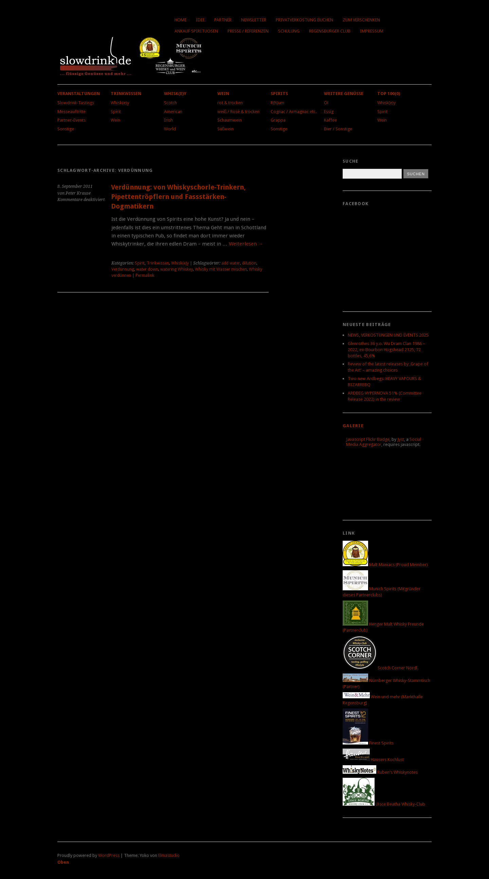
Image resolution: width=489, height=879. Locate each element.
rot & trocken (230, 102)
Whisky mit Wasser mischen (221, 269)
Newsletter (253, 19)
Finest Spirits (368, 743)
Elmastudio (169, 855)
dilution (249, 263)
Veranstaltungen (78, 93)
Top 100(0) (388, 93)
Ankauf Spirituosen (196, 31)
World (170, 128)
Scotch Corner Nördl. (380, 667)
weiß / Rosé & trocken (238, 111)
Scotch (170, 102)
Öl (326, 102)
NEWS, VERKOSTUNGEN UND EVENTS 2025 (388, 335)
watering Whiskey (176, 269)
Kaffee (330, 120)
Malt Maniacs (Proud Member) (385, 564)
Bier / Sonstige (338, 128)
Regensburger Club (329, 31)
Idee (200, 19)
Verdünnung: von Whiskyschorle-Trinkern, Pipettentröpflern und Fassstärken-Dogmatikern (178, 196)
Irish (168, 120)
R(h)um (277, 102)
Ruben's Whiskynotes (380, 772)
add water (230, 263)
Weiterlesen (246, 244)
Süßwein (225, 128)
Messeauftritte (71, 111)
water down (147, 269)
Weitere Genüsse (343, 93)
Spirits (279, 93)
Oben (63, 862)
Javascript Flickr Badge (368, 439)
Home (180, 19)
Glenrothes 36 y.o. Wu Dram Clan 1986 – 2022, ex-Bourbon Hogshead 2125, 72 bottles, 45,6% (386, 349)
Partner (223, 19)
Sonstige (65, 128)
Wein (115, 120)
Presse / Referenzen (248, 31)
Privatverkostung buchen (304, 19)
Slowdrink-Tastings (75, 102)
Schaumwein (229, 120)
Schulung (289, 31)
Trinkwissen (126, 93)
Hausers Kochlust (373, 759)
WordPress (109, 855)
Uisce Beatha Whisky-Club (384, 804)
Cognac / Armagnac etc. (293, 111)
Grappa (278, 120)
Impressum (371, 31)
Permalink (144, 275)
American (173, 111)
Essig (328, 111)
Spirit (116, 111)
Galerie (353, 425)
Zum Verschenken (361, 19)
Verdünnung (122, 269)
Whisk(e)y (120, 102)
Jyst (400, 439)
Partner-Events (71, 120)
